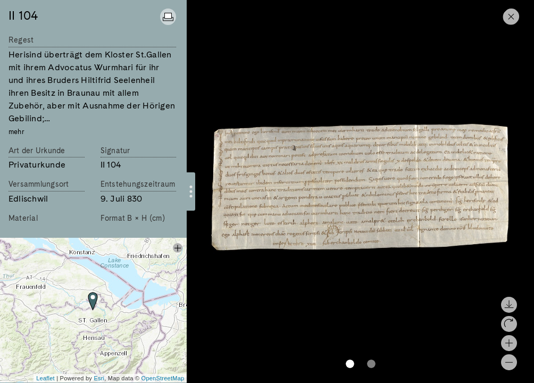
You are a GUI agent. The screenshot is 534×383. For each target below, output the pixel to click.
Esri (99, 378)
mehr (16, 132)
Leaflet (45, 378)
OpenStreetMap (163, 378)
